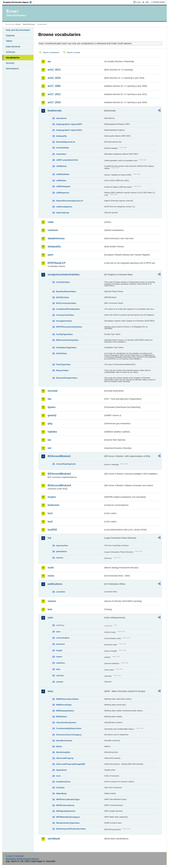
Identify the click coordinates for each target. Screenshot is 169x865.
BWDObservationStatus (67, 699)
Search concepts (73, 52)
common (53, 230)
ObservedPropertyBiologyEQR (70, 764)
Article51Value (63, 282)
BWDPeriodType (64, 705)
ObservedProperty (65, 758)
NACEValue (61, 353)
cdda (50, 222)
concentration (62, 638)
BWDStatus (61, 716)
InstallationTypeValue (66, 347)
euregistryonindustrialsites (63, 274)
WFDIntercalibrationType (68, 799)
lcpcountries (62, 545)
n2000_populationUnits (67, 160)
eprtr (50, 254)
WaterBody (61, 793)
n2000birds (61, 166)
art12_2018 (54, 78)
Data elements (13, 46)
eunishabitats (62, 147)
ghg (50, 423)
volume (59, 682)
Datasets (10, 35)
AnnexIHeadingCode (66, 464)
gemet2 (52, 415)
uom (50, 617)
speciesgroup (62, 212)
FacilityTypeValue (64, 334)
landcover (53, 505)
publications (55, 584)
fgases (52, 407)
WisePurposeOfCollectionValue (71, 829)
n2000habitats (62, 174)
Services (10, 63)
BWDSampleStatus (65, 710)
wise (50, 691)
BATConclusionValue (66, 303)
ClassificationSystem (66, 722)
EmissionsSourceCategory (68, 734)
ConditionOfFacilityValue (68, 309)
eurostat (52, 390)
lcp (49, 538)
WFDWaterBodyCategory (68, 817)
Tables (9, 41)
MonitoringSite (63, 752)
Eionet (18, 24)
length (59, 650)
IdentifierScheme (64, 740)
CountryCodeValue (65, 315)
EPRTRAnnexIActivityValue (69, 327)
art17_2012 (54, 94)
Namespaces (12, 68)
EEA (18, 2)
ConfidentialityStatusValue (68, 728)
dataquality (61, 136)
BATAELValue (62, 297)
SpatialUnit (61, 770)
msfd (50, 567)
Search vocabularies (51, 52)
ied (49, 448)
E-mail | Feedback (15, 856)
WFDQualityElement (65, 811)
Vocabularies (13, 57)
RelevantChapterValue (66, 378)
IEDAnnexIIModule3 (59, 473)
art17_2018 (54, 102)
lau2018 (52, 529)
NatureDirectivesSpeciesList (69, 201)
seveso (52, 601)
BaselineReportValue (66, 291)
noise (51, 575)
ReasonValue (62, 370)
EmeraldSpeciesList (65, 142)
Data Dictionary (29, 24)
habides (52, 431)
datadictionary (56, 238)
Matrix (59, 746)
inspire (52, 497)
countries (60, 592)
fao (49, 399)
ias (49, 439)
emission (60, 644)
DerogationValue (64, 321)
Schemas (10, 52)
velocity (60, 675)
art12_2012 (54, 69)
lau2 (50, 521)
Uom (58, 776)
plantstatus (61, 551)
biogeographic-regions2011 (69, 130)
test (50, 609)
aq (49, 61)
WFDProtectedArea (65, 805)
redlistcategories (64, 206)
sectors (59, 557)
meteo (59, 656)
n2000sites (61, 180)
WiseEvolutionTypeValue (67, 823)
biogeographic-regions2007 (69, 124)
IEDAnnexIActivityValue (67, 340)
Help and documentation (18, 30)
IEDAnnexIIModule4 (59, 485)
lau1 (50, 513)
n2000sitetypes (63, 186)
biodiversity (55, 110)
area (58, 631)
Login (138, 2)
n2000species (62, 192)
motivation (61, 154)
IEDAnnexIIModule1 (59, 456)
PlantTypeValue (63, 364)
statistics (60, 663)
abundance (61, 118)
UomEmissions (63, 781)
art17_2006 (54, 86)
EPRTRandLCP (56, 263)
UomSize (60, 787)
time (58, 669)
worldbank (54, 838)
